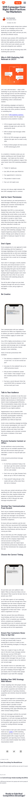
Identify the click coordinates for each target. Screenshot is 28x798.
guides (11, 732)
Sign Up (18, 3)
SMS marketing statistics (16, 115)
